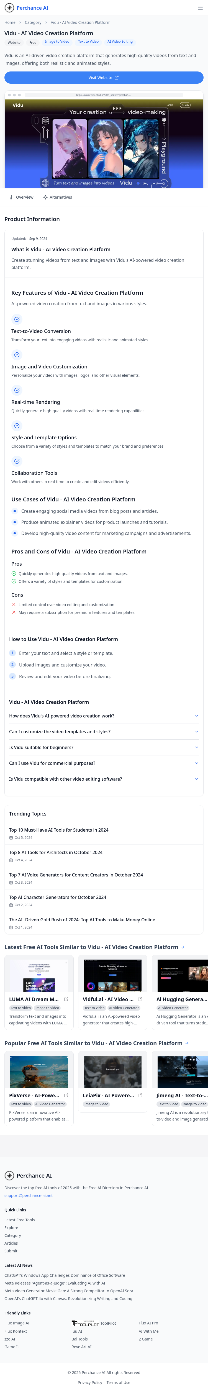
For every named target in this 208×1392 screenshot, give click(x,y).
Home (10, 22)
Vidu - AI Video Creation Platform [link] (81, 22)
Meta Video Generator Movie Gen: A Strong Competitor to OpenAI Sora (68, 1290)
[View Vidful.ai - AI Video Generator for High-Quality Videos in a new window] (113, 976)
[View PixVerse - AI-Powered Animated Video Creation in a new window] (39, 1072)
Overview (21, 197)
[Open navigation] (200, 7)
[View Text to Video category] (21, 1008)
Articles (11, 1243)
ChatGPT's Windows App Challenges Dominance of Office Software (64, 1275)
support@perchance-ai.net (28, 1195)
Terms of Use (118, 1382)
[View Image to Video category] (47, 1008)
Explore (11, 1227)
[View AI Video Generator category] (123, 1008)
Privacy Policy (90, 1382)
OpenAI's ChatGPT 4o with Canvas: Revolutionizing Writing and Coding (68, 1298)
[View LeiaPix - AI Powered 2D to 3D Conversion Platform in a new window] (113, 1072)
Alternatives (57, 197)
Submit (10, 1250)
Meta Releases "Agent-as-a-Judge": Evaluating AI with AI (54, 1283)
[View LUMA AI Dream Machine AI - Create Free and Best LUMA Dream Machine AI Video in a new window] (39, 976)
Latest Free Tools (19, 1219)
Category (33, 22)
